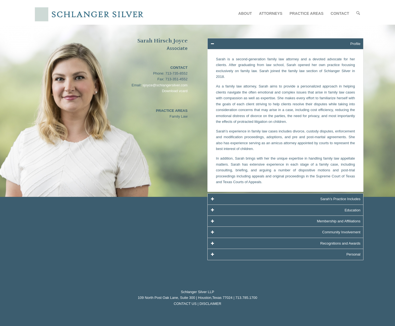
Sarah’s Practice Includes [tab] (285, 199)
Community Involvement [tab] (285, 232)
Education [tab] (285, 210)
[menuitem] (245, 13)
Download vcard (174, 91)
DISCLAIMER (210, 304)
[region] (285, 120)
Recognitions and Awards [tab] (285, 243)
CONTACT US (185, 304)
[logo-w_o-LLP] (89, 14)
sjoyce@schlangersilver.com (164, 85)
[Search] (358, 13)
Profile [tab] (285, 44)
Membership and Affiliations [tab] (285, 221)
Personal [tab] (285, 254)
